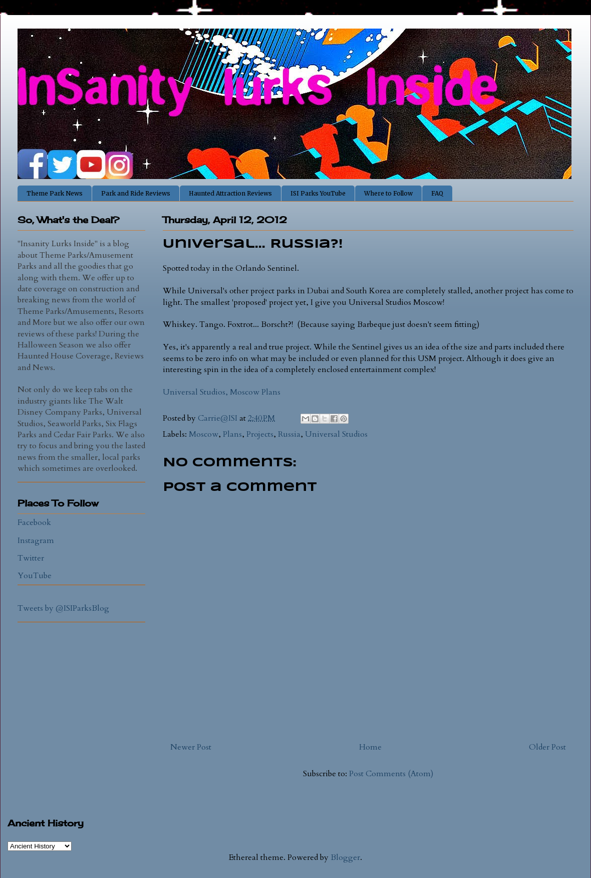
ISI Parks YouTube (318, 193)
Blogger (345, 857)
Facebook (34, 522)
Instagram (36, 540)
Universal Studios (336, 434)
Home (370, 747)
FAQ (437, 193)
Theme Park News (55, 193)
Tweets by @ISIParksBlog (63, 608)
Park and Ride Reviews (135, 193)
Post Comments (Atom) (391, 773)
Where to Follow (388, 193)
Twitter (31, 558)
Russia (289, 434)
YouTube (35, 575)
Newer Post (190, 747)
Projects (259, 434)
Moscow (203, 434)
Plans (232, 434)
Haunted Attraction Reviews (230, 193)
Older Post (547, 747)
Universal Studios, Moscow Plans (221, 392)
